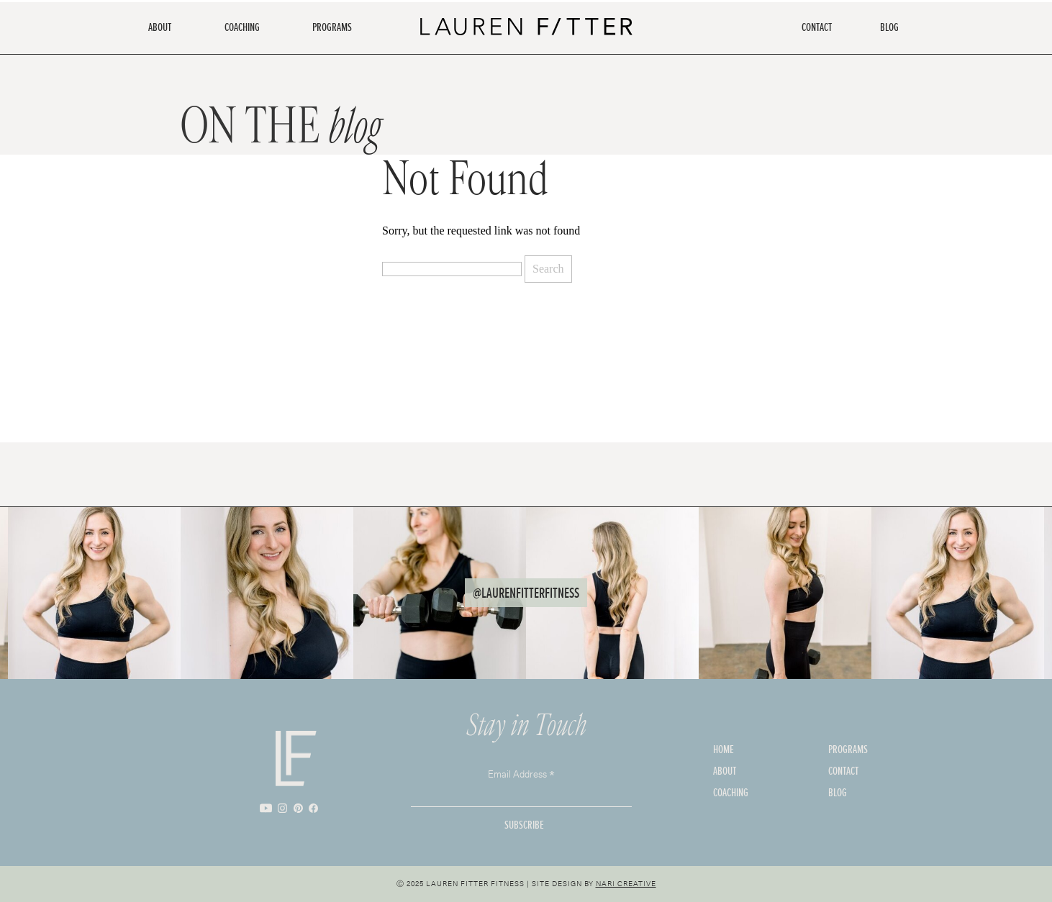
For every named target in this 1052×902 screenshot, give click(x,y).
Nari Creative (626, 883)
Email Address (521, 773)
